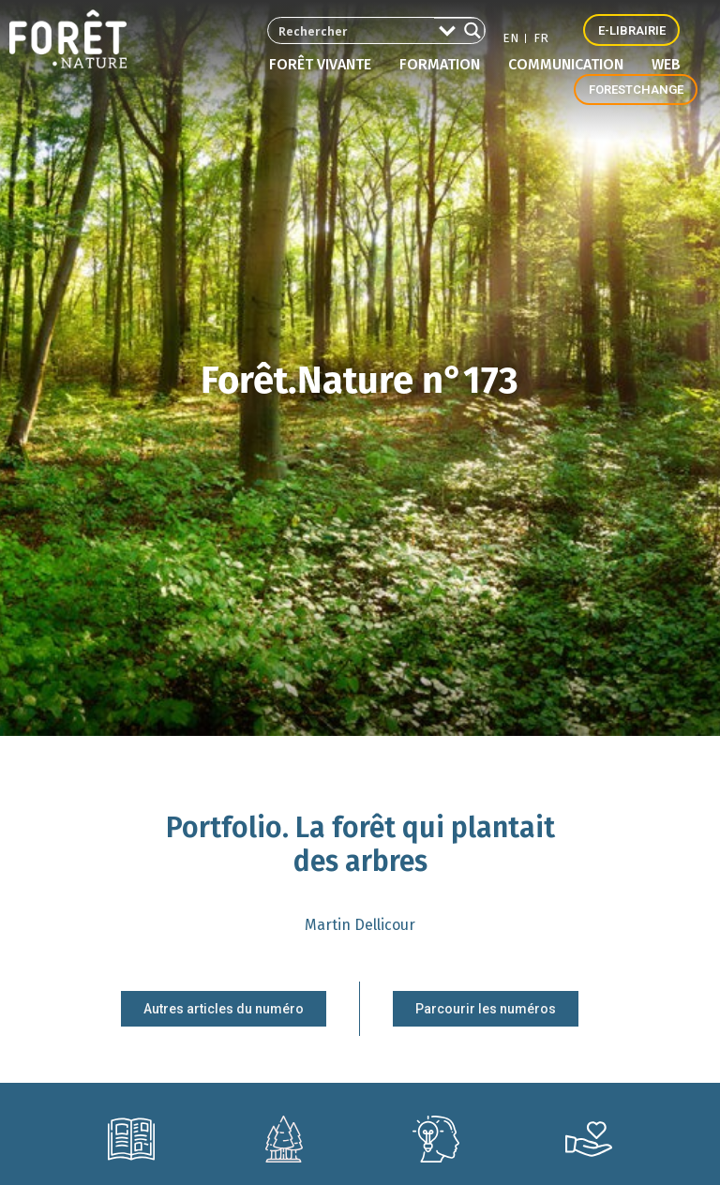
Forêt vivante (325, 64)
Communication (570, 64)
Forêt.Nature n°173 (359, 387)
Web (666, 64)
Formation (444, 64)
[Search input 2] (341, 30)
